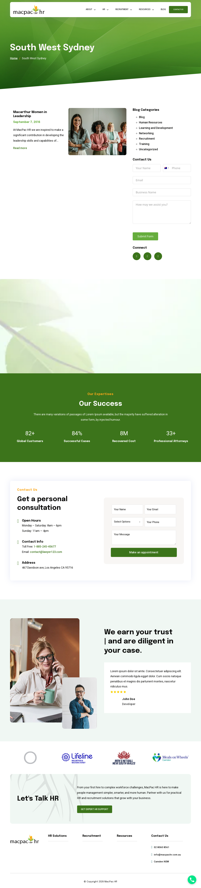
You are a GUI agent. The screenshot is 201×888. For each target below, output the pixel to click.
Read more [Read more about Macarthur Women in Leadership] (20, 148)
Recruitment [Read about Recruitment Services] (91, 836)
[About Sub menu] (95, 10)
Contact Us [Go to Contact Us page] (178, 9)
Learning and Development (156, 128)
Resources (144, 9)
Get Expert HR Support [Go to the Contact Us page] (94, 809)
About (89, 9)
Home (14, 58)
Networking (146, 133)
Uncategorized (148, 149)
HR (104, 9)
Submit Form (145, 236)
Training (144, 144)
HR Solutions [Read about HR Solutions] (57, 836)
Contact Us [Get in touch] (159, 836)
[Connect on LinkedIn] (158, 256)
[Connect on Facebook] (147, 256)
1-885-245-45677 (45, 546)
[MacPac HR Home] (29, 9)
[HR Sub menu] (108, 10)
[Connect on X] (137, 256)
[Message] (144, 537)
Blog (163, 9)
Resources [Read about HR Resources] (124, 836)
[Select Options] (127, 521)
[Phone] (160, 522)
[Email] (160, 509)
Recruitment (121, 9)
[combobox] (166, 168)
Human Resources (150, 122)
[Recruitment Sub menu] (131, 10)
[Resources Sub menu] (153, 10)
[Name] (127, 509)
